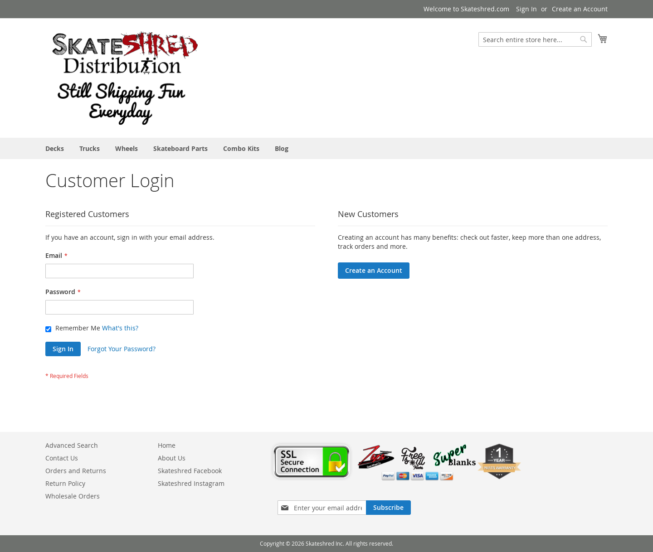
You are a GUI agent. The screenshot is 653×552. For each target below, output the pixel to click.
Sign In (526, 9)
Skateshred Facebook (190, 470)
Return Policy (65, 483)
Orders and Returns (75, 470)
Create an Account (580, 9)
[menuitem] (54, 148)
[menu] (326, 148)
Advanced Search (71, 445)
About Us (171, 458)
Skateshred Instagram (191, 483)
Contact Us (61, 458)
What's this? (120, 328)
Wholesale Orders (72, 496)
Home (166, 445)
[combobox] (535, 39)
